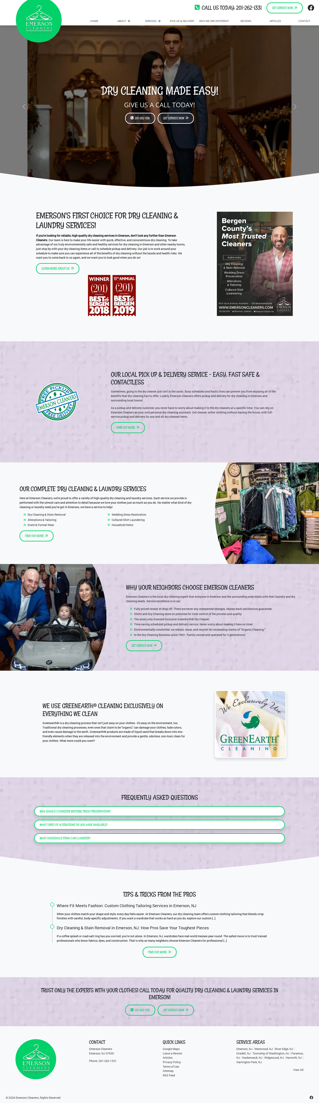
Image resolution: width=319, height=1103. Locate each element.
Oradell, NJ (243, 1053)
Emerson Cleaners (27, 1098)
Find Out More (127, 427)
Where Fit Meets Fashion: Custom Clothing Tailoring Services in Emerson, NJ (126, 905)
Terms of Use (171, 1066)
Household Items (122, 525)
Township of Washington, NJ (271, 1053)
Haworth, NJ (294, 1058)
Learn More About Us (58, 268)
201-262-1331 (249, 7)
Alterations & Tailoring (42, 520)
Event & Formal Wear (41, 525)
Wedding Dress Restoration (129, 514)
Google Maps (171, 1049)
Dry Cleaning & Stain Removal (47, 514)
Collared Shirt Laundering (128, 520)
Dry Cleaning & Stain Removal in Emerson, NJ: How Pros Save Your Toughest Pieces (133, 927)
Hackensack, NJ (252, 1058)
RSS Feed (169, 1075)
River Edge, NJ (284, 1049)
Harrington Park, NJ (249, 1062)
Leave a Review (172, 1053)
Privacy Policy (172, 1062)
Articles (168, 1058)
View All (298, 1070)
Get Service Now (284, 8)
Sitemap (168, 1071)
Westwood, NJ (264, 1049)
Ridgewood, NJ (274, 1058)
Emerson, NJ (244, 1049)
